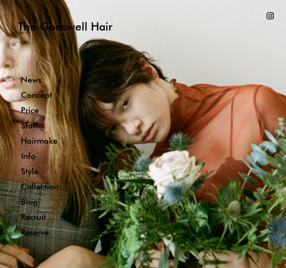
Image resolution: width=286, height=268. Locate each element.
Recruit (33, 216)
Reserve (35, 232)
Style (29, 171)
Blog (29, 201)
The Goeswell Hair (65, 26)
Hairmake (39, 140)
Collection (40, 186)
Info (28, 155)
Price (30, 110)
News (31, 79)
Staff (29, 125)
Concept (36, 94)
